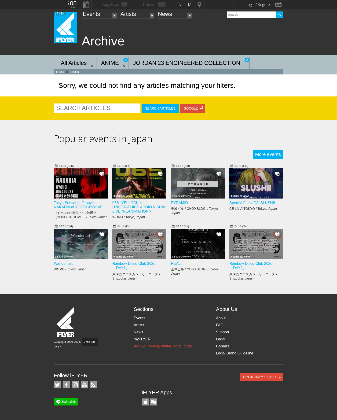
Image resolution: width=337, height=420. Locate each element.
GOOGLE (191, 108)
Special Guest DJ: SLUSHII (252, 203)
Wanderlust (63, 263)
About (221, 318)
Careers (222, 346)
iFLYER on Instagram (75, 384)
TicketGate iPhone (153, 401)
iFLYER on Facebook (66, 384)
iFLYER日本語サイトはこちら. (261, 377)
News (165, 14)
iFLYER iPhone (145, 401)
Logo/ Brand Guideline (234, 353)
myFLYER (142, 339)
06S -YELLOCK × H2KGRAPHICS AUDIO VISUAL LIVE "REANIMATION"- (139, 207)
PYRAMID (179, 203)
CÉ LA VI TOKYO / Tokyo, (253, 208)
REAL (176, 263)
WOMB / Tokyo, (128, 217)
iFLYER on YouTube (84, 384)
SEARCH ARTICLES (160, 108)
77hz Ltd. (89, 341)
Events (91, 14)
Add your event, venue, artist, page (163, 346)
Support (222, 332)
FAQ (219, 325)
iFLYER (65, 322)
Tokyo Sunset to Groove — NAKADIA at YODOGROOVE (78, 205)
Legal (220, 339)
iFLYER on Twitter (57, 384)
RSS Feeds (93, 384)
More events (268, 154)
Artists (128, 14)
